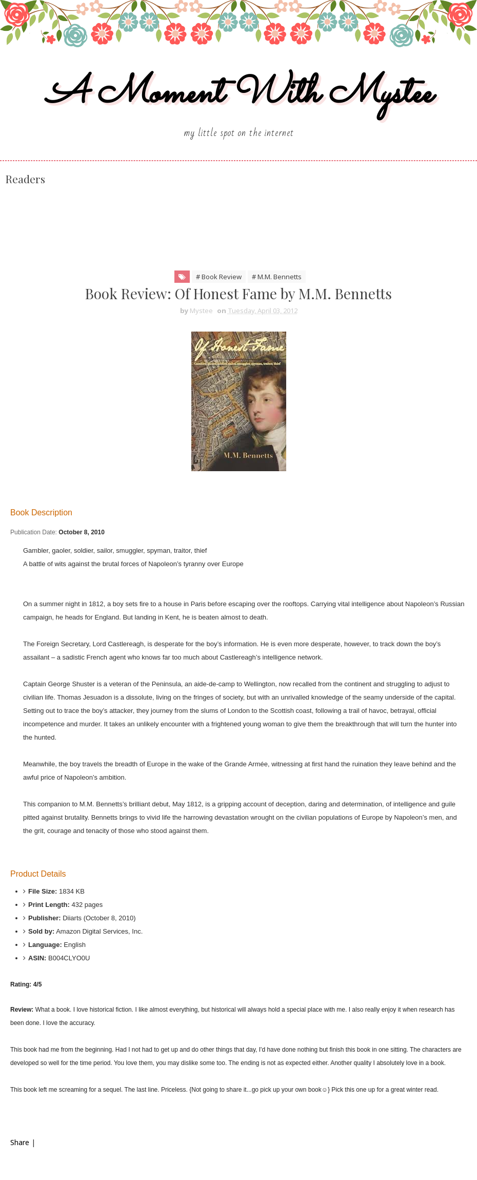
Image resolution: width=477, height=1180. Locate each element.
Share (19, 1142)
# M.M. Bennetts (277, 276)
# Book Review (219, 276)
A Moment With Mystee (239, 94)
